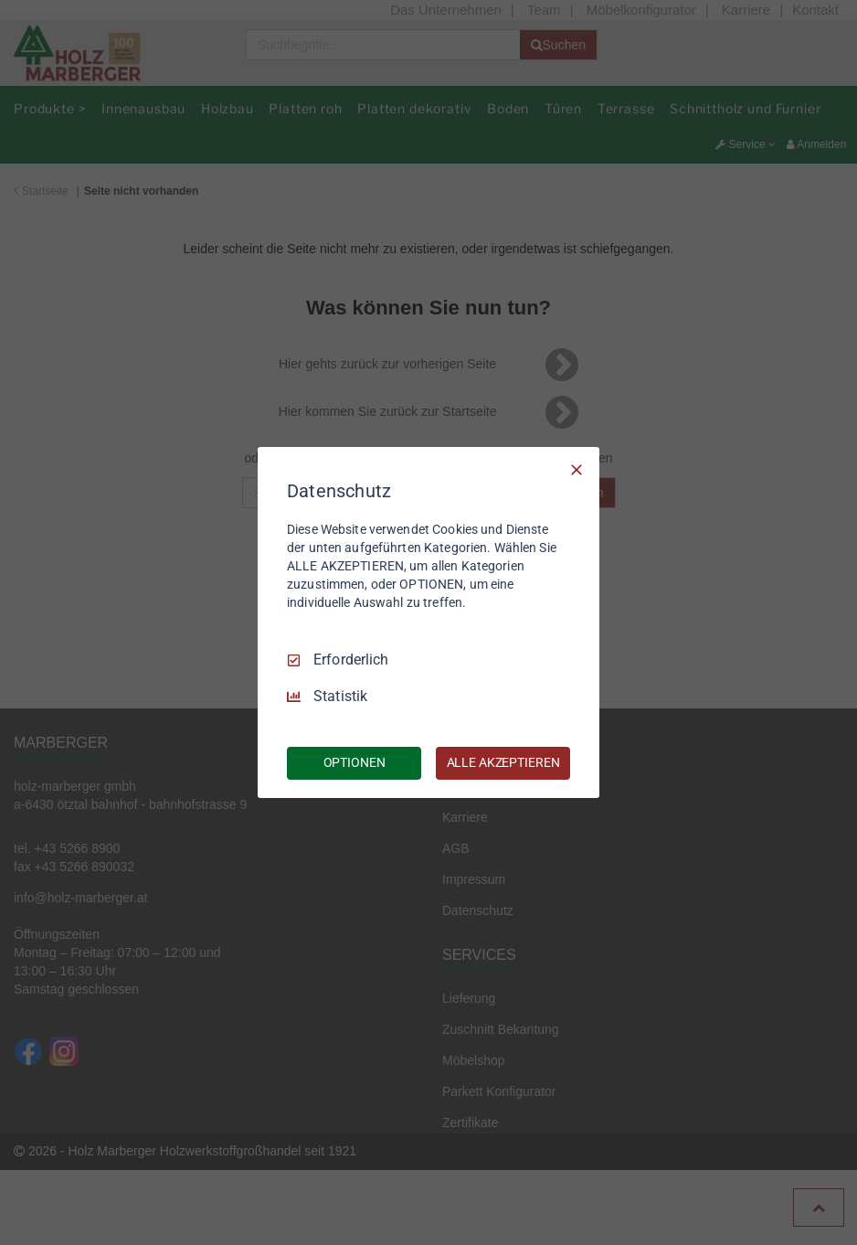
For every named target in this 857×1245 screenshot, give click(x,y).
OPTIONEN (354, 762)
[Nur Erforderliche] (576, 470)
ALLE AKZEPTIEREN (503, 762)
